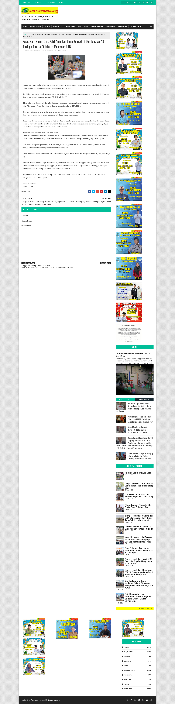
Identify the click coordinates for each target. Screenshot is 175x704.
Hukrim (47, 26)
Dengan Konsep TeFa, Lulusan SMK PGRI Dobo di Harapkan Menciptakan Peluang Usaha (139, 485)
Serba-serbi (128, 689)
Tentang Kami (50, 2)
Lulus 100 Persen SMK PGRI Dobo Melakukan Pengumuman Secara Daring (139, 495)
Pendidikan (110, 26)
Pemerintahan (97, 26)
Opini (86, 26)
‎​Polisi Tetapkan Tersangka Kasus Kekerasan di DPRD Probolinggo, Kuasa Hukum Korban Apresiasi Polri (140, 419)
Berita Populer (125, 399)
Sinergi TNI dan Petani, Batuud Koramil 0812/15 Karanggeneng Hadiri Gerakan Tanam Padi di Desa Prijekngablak (139, 518)
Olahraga (127, 661)
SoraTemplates (33, 700)
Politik (126, 684)
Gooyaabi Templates (54, 700)
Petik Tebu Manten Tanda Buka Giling (138, 472)
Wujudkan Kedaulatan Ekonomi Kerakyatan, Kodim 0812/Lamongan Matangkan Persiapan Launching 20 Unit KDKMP (139, 584)
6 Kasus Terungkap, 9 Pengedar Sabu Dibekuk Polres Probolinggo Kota (138, 506)
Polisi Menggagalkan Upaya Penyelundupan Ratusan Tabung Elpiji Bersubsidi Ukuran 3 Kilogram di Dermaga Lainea (138, 597)
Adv (79, 26)
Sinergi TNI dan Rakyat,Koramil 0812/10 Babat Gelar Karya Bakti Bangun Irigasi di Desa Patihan (139, 561)
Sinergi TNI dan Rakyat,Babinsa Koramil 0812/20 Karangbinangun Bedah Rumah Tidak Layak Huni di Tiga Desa (139, 572)
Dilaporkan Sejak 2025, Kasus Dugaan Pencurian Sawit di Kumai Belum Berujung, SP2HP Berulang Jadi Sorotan (133, 407)
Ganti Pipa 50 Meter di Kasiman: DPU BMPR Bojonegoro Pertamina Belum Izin (139, 527)
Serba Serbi (35, 26)
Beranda (38, 2)
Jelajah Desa (58, 26)
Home (25, 26)
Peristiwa (122, 26)
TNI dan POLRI (135, 26)
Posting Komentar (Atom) (40, 265)
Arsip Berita (144, 399)
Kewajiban (27, 2)
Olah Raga (70, 26)
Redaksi (62, 2)
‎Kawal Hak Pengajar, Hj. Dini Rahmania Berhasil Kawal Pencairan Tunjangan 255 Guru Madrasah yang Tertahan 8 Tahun (139, 539)
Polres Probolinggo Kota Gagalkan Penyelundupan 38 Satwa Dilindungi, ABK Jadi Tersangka (139, 550)
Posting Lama (105, 263)
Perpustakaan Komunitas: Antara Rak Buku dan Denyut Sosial (133, 355)
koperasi (127, 656)
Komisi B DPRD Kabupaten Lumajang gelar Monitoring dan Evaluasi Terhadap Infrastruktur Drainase (140, 456)
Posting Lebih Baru (28, 263)
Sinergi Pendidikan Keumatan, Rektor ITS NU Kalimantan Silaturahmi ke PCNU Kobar (138, 430)
